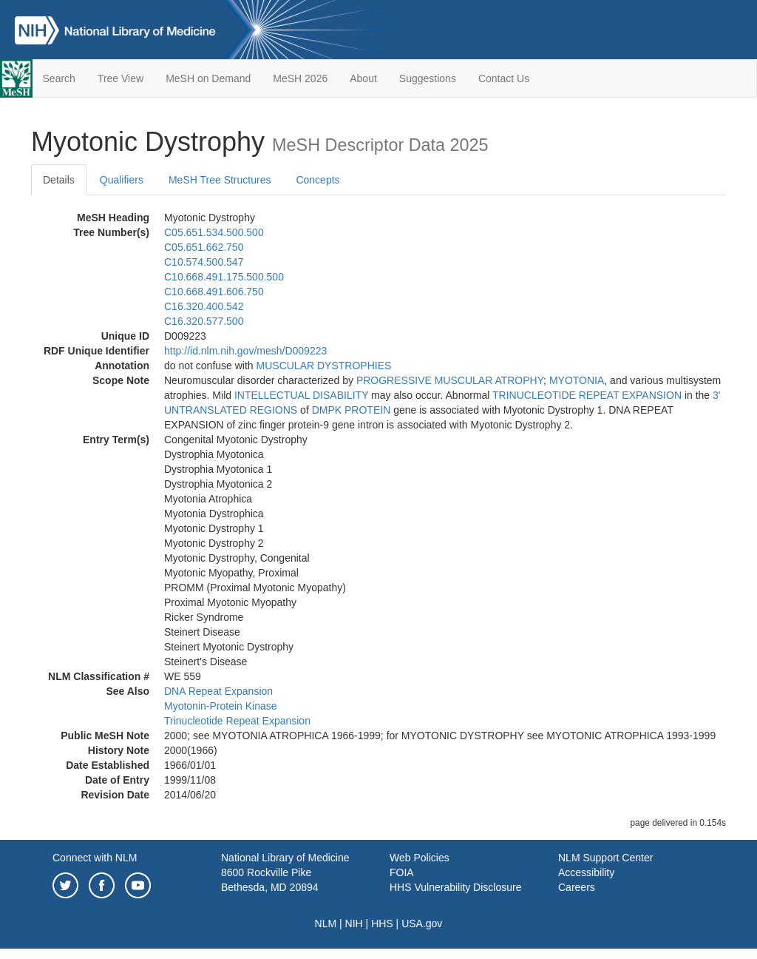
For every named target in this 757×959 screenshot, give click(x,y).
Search (59, 78)
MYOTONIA (576, 380)
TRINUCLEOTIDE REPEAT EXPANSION (587, 395)
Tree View (120, 78)
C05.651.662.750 (203, 247)
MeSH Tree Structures (220, 180)
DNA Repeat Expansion (218, 691)
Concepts (317, 180)
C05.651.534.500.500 (214, 232)
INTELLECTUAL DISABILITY (301, 395)
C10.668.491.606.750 (214, 291)
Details (59, 180)
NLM (326, 923)
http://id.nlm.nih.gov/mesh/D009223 (245, 351)
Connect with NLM (94, 858)
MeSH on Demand (208, 78)
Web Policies (419, 858)
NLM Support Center (605, 858)
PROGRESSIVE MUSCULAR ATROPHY (449, 380)
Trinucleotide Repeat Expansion (237, 721)
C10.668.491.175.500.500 (224, 277)
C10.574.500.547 (203, 262)
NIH (354, 923)
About (363, 78)
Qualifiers (121, 180)
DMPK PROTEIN (351, 410)
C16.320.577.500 (203, 321)
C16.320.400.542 (203, 306)
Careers (576, 887)
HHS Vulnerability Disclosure (455, 887)
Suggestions (427, 78)
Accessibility (586, 872)
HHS (382, 923)
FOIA (402, 872)
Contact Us (503, 78)
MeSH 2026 (300, 78)
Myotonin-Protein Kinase (220, 706)
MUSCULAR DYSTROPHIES (324, 365)
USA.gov (421, 923)
